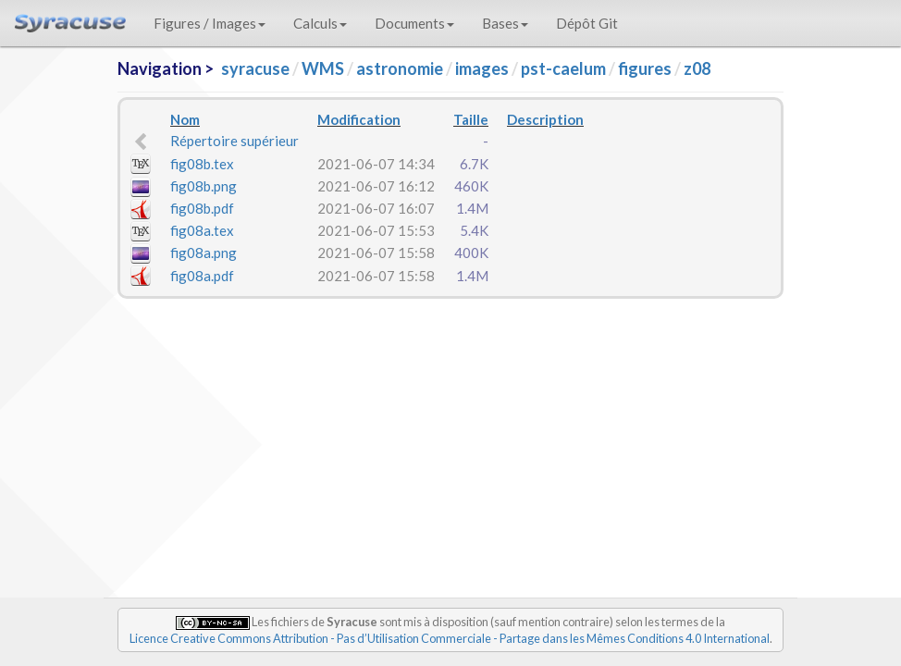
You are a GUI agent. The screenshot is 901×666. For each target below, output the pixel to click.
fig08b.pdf (202, 208)
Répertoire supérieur (234, 140)
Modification (359, 119)
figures (645, 68)
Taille (470, 119)
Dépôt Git (587, 23)
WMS (323, 68)
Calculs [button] (320, 23)
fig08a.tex (202, 230)
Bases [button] (505, 23)
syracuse (255, 68)
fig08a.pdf (202, 275)
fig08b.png (203, 186)
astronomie (399, 68)
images (482, 68)
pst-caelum (563, 68)
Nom (185, 119)
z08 (697, 68)
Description (545, 119)
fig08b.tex (202, 163)
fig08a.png (203, 252)
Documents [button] (414, 23)
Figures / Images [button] (209, 23)
